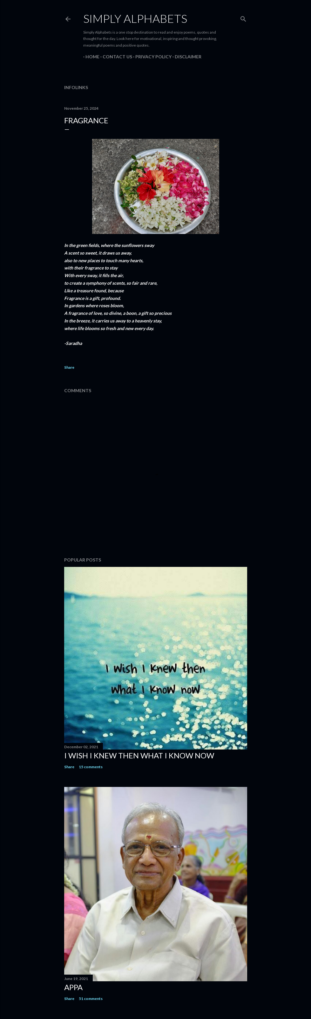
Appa (73, 987)
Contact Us (115, 56)
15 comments (91, 766)
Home (90, 56)
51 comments (91, 998)
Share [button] (69, 367)
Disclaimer (185, 56)
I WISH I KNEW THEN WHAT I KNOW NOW (139, 755)
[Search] (243, 17)
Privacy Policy (151, 56)
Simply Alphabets (135, 18)
